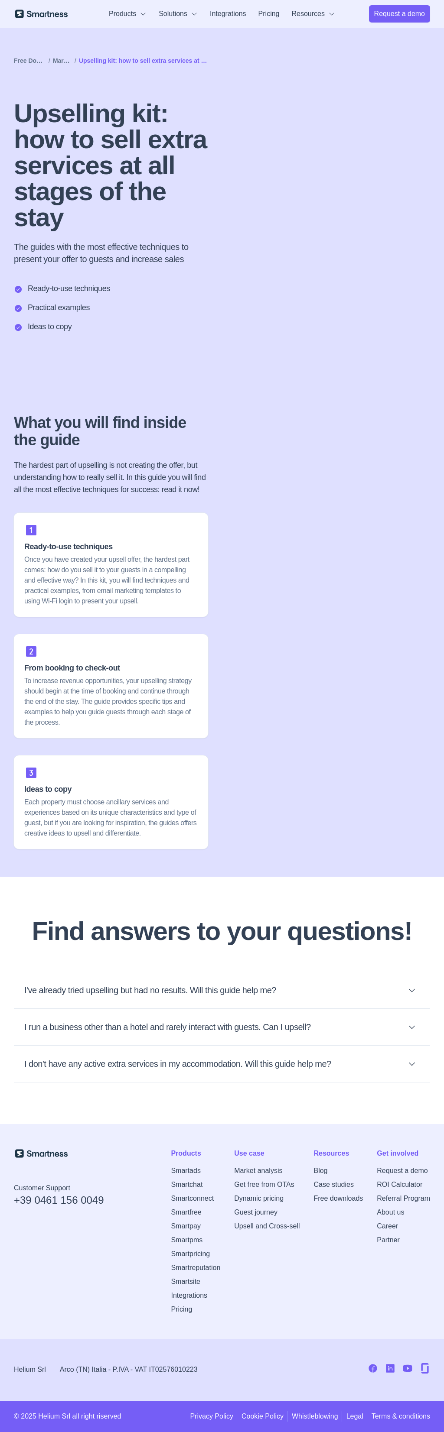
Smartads (185, 1170)
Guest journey (256, 1212)
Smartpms (186, 1240)
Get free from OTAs (264, 1184)
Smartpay (185, 1226)
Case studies (333, 1184)
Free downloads (338, 1198)
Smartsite (185, 1281)
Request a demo (402, 1170)
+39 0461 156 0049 (59, 1200)
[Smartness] (41, 14)
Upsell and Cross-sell (267, 1226)
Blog (320, 1170)
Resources (313, 13)
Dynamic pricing (259, 1198)
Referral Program (403, 1198)
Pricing (269, 13)
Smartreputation (195, 1267)
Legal (354, 1416)
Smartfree (186, 1212)
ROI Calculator (399, 1184)
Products (128, 13)
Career (387, 1226)
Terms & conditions (401, 1416)
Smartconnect (192, 1198)
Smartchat (186, 1184)
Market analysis (258, 1170)
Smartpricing (190, 1253)
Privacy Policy (211, 1416)
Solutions (178, 13)
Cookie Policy (263, 1416)
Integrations (228, 13)
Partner (388, 1240)
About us (390, 1212)
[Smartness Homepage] (59, 1153)
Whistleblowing (315, 1416)
